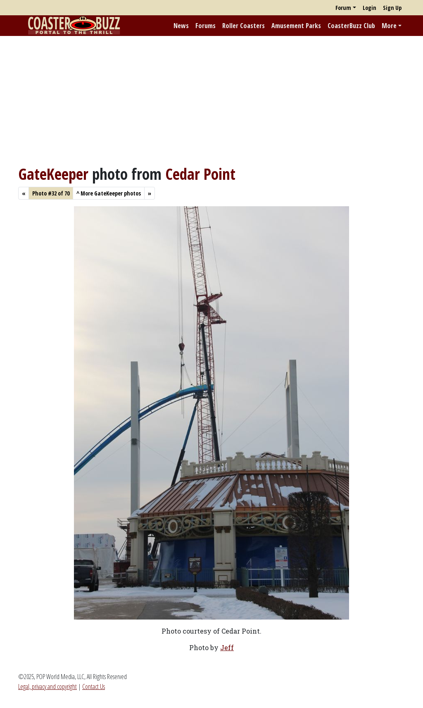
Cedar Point (200, 173)
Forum (343, 8)
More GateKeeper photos (108, 193)
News (181, 25)
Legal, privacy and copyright (47, 686)
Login (369, 8)
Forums (205, 25)
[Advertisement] (211, 100)
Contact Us (93, 686)
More (389, 25)
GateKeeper (53, 173)
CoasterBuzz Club (351, 25)
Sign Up (392, 8)
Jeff (227, 647)
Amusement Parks (296, 25)
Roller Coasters (243, 25)
